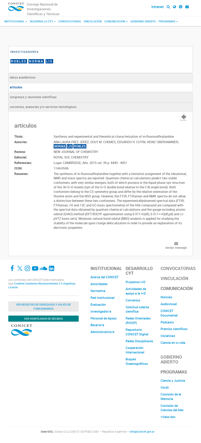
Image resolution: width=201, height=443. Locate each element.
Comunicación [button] (116, 21)
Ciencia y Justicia (173, 380)
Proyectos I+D (135, 282)
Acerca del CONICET (104, 277)
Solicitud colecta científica (137, 309)
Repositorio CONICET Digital (137, 332)
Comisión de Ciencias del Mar (172, 408)
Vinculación (93, 21)
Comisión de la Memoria (171, 396)
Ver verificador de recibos (43, 318)
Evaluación (98, 304)
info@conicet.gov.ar (142, 431)
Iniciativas (168, 336)
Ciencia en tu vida (173, 342)
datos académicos (23, 77)
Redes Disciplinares (139, 341)
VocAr (165, 387)
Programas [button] (168, 21)
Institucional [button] (15, 21)
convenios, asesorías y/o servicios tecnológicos (43, 107)
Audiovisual (169, 304)
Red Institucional (102, 298)
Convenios (133, 300)
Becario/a (97, 325)
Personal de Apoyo (103, 318)
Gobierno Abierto (143, 21)
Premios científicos (174, 329)
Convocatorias (69, 21)
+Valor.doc (168, 417)
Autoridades (99, 284)
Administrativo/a (102, 332)
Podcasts (167, 322)
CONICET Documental (169, 313)
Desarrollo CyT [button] (43, 21)
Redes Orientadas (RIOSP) (138, 320)
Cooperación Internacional (135, 350)
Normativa (97, 291)
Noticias (166, 297)
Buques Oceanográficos (137, 361)
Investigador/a (100, 311)
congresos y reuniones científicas (33, 97)
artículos (16, 87)
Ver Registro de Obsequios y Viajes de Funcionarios (43, 306)
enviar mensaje (176, 247)
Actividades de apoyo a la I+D (136, 291)
